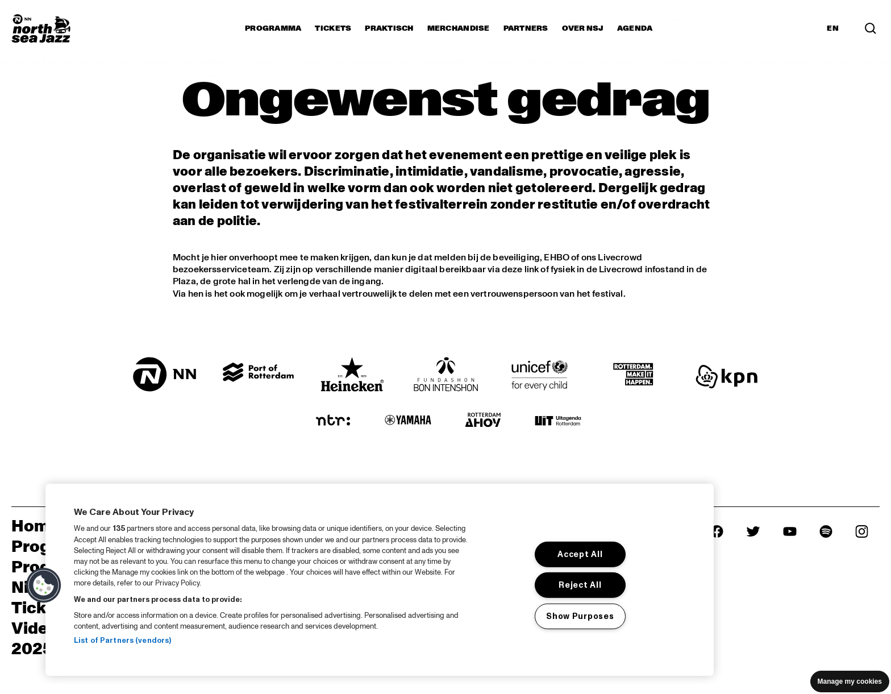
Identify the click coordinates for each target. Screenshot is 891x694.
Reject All (580, 585)
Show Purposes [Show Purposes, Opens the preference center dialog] (580, 616)
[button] (44, 585)
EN (833, 28)
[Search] (870, 28)
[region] (379, 580)
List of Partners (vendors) (122, 640)
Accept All (579, 554)
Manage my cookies (850, 681)
